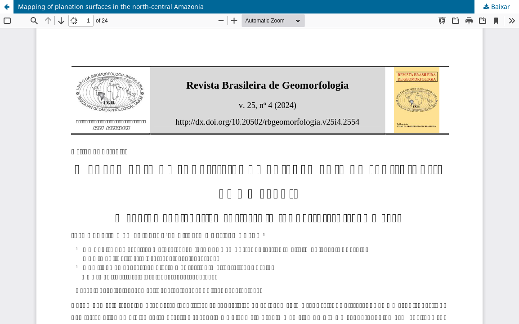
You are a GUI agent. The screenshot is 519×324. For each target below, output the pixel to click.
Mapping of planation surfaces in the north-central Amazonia (111, 6)
